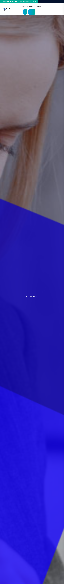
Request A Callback (12, 1)
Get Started (31, 12)
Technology (24, 6)
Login (24, 12)
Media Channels (32, 6)
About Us (39, 6)
